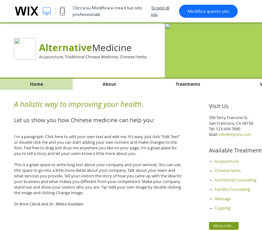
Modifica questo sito (208, 11)
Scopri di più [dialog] (160, 11)
